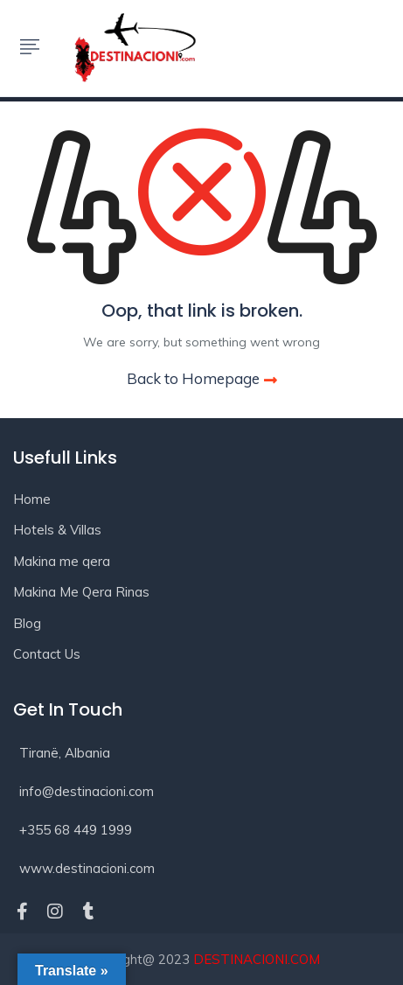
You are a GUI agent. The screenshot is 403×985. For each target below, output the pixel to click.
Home (32, 499)
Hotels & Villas (57, 529)
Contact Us (46, 654)
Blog (27, 623)
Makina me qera (61, 561)
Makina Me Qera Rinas (81, 591)
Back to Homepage (202, 378)
